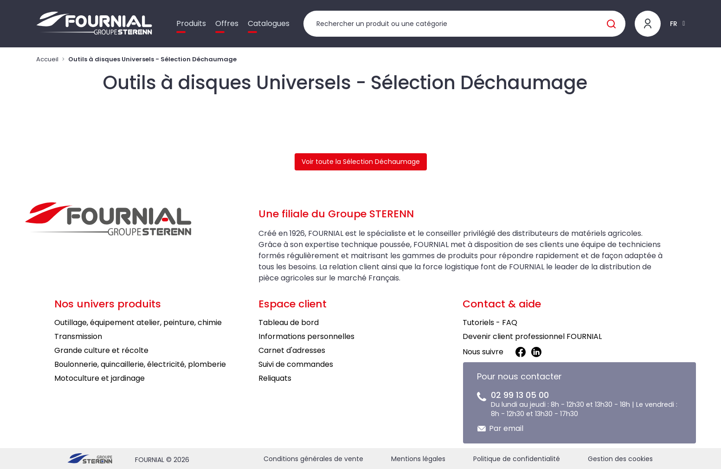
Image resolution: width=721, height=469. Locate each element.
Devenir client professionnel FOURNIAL (532, 336)
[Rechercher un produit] (464, 24)
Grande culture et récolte (101, 350)
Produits (191, 23)
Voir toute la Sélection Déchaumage (361, 161)
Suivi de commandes (295, 364)
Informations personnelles (306, 336)
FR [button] (673, 23)
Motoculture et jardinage (99, 378)
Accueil (47, 59)
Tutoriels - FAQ (490, 322)
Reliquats (274, 378)
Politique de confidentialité (516, 458)
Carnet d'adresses (291, 350)
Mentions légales (418, 458)
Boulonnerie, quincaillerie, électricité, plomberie (140, 364)
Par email (506, 428)
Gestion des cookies (620, 458)
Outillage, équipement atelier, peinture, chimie (138, 322)
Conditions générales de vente (313, 458)
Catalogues (269, 23)
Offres (226, 23)
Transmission (78, 336)
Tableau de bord (288, 322)
